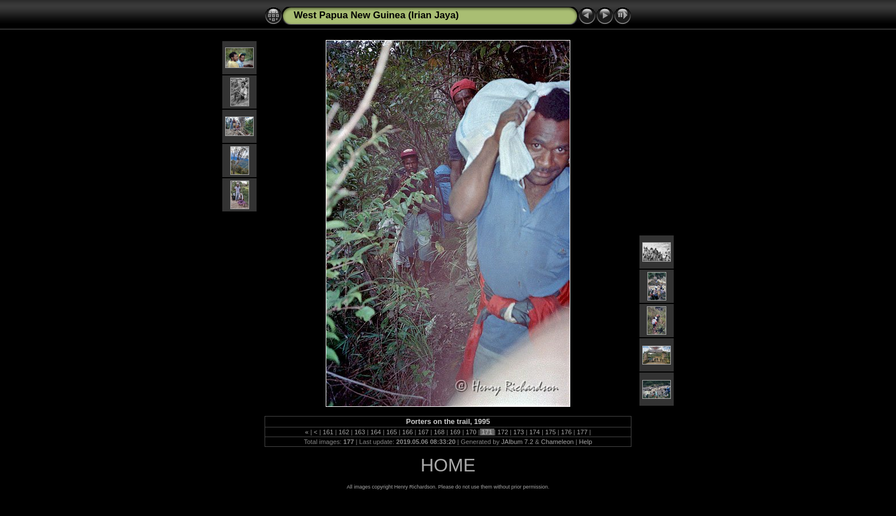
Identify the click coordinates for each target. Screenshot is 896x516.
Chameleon (557, 441)
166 (408, 432)
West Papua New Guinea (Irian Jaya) (376, 15)
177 (582, 432)
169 (455, 432)
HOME (448, 465)
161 (328, 432)
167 (423, 432)
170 (471, 432)
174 (534, 432)
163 (360, 432)
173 (518, 432)
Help (585, 441)
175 (550, 432)
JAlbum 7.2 (517, 441)
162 (344, 432)
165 (392, 432)
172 (502, 432)
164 (376, 432)
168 (439, 432)
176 (566, 432)
